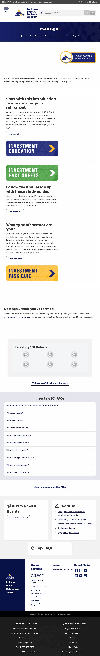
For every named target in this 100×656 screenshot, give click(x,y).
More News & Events (18, 473)
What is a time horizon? (17, 421)
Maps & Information (25, 626)
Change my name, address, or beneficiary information (72, 470)
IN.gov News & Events (25, 631)
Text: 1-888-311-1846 (25, 612)
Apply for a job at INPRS (69, 493)
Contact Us (36, 547)
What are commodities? (17, 383)
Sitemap (73, 603)
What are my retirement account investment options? (32, 361)
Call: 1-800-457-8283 (25, 608)
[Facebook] (76, 531)
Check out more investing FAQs (50, 443)
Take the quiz (15, 234)
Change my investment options (73, 476)
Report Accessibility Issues (73, 636)
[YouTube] (85, 531)
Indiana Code (25, 640)
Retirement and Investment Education (48, 31)
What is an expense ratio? (18, 391)
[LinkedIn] (76, 536)
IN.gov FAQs (73, 608)
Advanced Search (73, 594)
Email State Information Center (25, 594)
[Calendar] (85, 536)
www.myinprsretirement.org (17, 272)
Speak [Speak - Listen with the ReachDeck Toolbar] (72, 643)
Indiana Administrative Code (25, 645)
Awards (25, 649)
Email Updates (25, 635)
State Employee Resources (73, 612)
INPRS (26, 31)
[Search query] (81, 10)
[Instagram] (80, 531)
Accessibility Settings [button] (73, 632)
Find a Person (25, 598)
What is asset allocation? (18, 428)
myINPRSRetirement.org (63, 530)
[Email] (80, 536)
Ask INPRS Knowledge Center (36, 563)
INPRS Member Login (37, 542)
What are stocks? (14, 369)
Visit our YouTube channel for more (50, 338)
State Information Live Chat (25, 589)
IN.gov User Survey (73, 589)
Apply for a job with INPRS (37, 535)
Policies (73, 598)
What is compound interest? (20, 413)
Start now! (14, 136)
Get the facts (60, 181)
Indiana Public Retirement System (42, 10)
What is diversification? (17, 398)
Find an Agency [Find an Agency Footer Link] (25, 603)
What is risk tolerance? (17, 406)
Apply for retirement (67, 488)
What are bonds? (14, 376)
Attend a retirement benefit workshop (71, 482)
